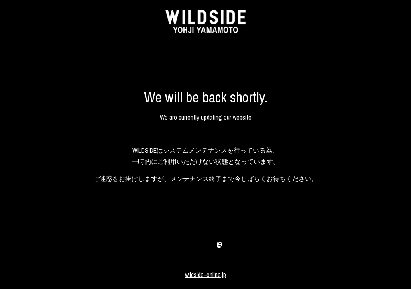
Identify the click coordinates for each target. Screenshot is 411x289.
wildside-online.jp (205, 274)
